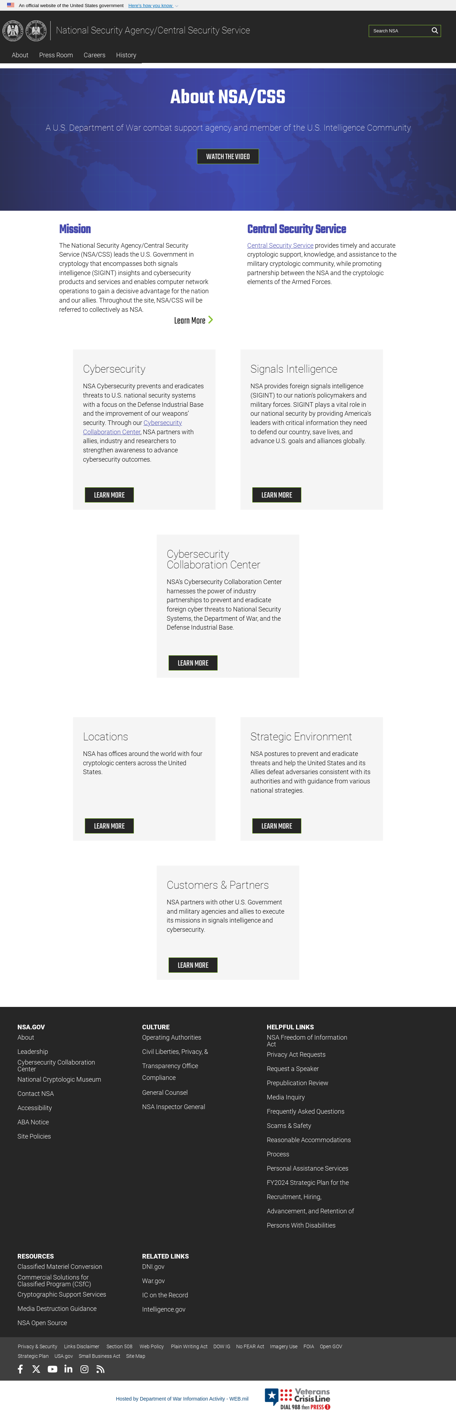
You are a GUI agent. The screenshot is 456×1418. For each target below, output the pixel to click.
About (20, 55)
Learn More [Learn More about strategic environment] (276, 826)
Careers (94, 55)
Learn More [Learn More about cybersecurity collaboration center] (193, 663)
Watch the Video (228, 157)
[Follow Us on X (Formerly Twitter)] (36, 1370)
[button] (154, 5)
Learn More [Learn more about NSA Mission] (193, 321)
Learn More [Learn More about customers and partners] (193, 966)
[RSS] (100, 1370)
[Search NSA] (399, 30)
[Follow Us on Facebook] (20, 1370)
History (126, 55)
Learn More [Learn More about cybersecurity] (109, 495)
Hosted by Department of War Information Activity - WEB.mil (182, 1399)
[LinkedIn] (68, 1370)
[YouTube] (52, 1370)
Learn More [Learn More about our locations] (109, 826)
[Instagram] (84, 1370)
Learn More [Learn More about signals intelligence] (276, 495)
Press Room (56, 55)
